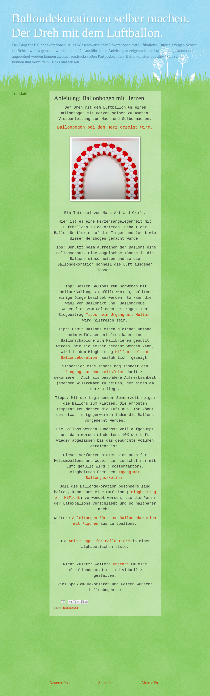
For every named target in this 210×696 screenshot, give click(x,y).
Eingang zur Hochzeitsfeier (94, 372)
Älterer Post (151, 682)
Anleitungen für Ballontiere (99, 541)
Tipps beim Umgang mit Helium (117, 315)
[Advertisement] (105, 647)
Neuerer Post (60, 682)
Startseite (105, 682)
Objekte (121, 564)
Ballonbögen (70, 607)
